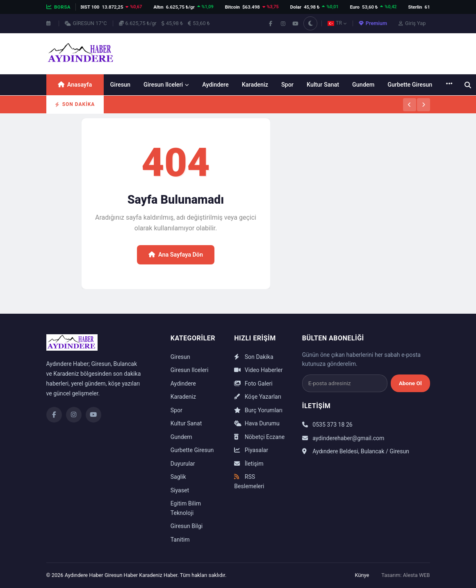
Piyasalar (251, 450)
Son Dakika (253, 357)
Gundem (363, 84)
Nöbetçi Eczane (259, 437)
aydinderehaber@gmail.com (343, 438)
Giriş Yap (412, 23)
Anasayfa (75, 84)
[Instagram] (74, 415)
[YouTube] (93, 415)
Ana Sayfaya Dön (175, 254)
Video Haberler (258, 370)
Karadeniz (255, 84)
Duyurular (183, 463)
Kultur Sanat (323, 84)
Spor (287, 84)
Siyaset (180, 490)
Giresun (120, 84)
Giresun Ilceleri (166, 84)
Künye (362, 575)
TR (337, 23)
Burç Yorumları (258, 410)
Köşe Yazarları (257, 396)
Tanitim (180, 539)
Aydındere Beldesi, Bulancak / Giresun (355, 451)
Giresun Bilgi (187, 526)
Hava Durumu (257, 423)
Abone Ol (410, 383)
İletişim (248, 463)
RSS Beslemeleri (249, 481)
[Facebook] (54, 415)
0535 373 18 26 (327, 424)
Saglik (178, 476)
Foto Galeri (253, 383)
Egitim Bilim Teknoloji (186, 508)
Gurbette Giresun (409, 84)
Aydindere (215, 84)
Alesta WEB (416, 575)
